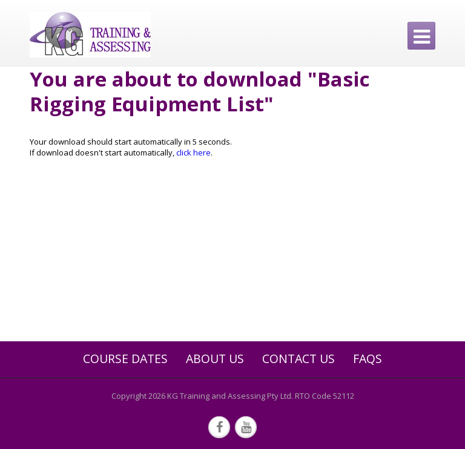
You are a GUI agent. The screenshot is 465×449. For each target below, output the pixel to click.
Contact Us (298, 358)
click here (193, 152)
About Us (215, 358)
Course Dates (125, 358)
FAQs (367, 358)
